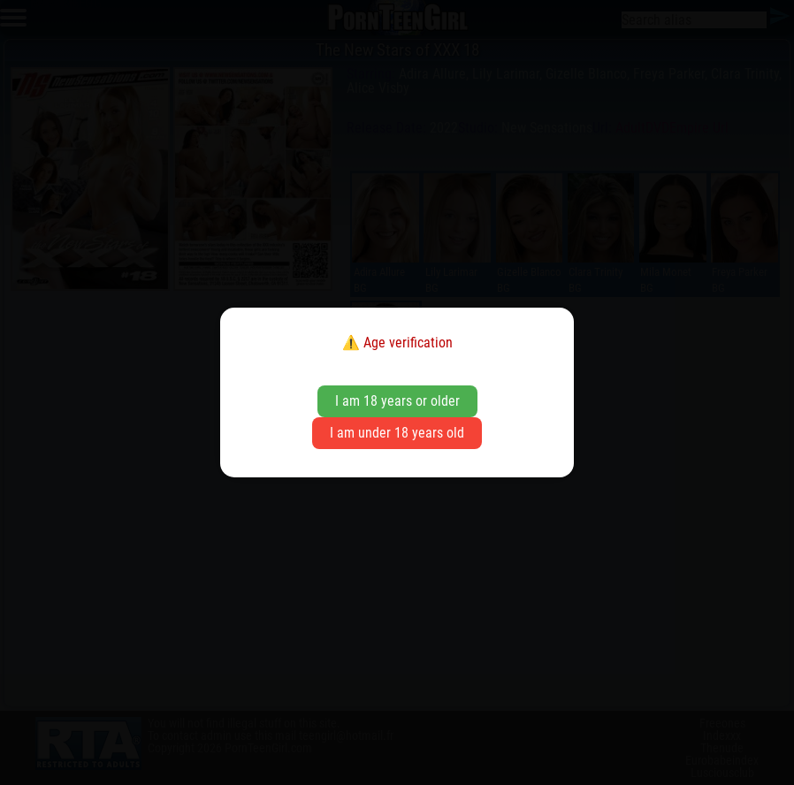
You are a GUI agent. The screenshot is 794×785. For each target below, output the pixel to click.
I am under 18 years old (397, 432)
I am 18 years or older (397, 400)
